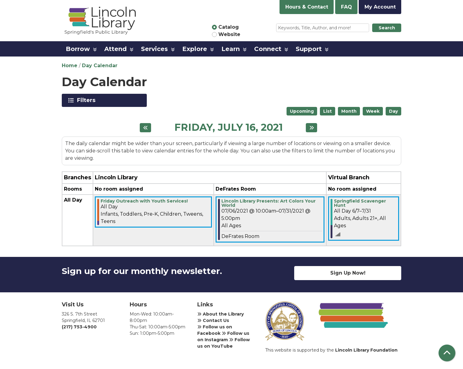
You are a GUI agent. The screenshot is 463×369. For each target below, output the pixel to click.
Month (349, 111)
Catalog (228, 27)
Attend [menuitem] (115, 49)
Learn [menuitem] (230, 49)
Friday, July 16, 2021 (228, 127)
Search (387, 28)
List (327, 111)
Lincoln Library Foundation (366, 350)
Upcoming (302, 111)
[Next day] (311, 127)
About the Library (220, 314)
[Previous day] (145, 127)
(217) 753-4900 (79, 327)
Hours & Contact (306, 7)
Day (393, 111)
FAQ (346, 7)
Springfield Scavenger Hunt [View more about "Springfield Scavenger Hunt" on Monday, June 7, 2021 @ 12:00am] (360, 203)
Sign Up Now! (347, 273)
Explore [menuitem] (194, 49)
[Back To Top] (447, 353)
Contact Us (213, 320)
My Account (380, 7)
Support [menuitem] (309, 49)
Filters (87, 100)
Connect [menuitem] (267, 49)
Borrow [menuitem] (78, 49)
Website (229, 34)
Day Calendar (99, 65)
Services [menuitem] (154, 49)
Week (373, 111)
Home (69, 65)
